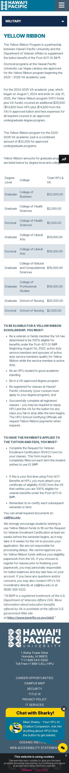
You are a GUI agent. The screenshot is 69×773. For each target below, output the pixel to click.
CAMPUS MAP (34, 683)
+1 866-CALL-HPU (41, 664)
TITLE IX (35, 694)
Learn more (42, 769)
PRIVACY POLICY (34, 699)
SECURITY (34, 689)
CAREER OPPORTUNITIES (34, 678)
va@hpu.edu (12, 517)
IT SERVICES (34, 705)
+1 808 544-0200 (36, 660)
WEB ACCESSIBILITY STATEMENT (34, 748)
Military (13, 21)
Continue (26, 769)
